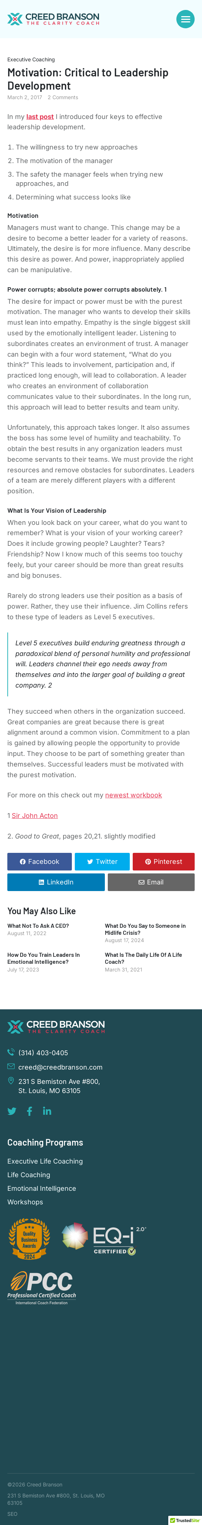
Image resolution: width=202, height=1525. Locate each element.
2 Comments (63, 97)
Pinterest (168, 861)
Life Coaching (28, 1175)
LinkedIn (60, 882)
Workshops (25, 1202)
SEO (12, 1514)
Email (155, 882)
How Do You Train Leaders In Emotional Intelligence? (43, 958)
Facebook (43, 861)
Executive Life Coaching (45, 1161)
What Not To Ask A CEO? (38, 925)
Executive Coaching (31, 59)
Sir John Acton (35, 815)
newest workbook (133, 795)
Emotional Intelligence (41, 1188)
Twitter (107, 861)
